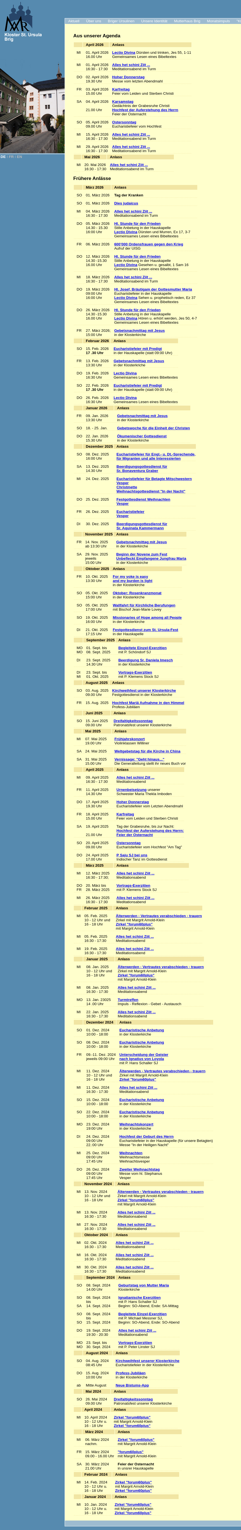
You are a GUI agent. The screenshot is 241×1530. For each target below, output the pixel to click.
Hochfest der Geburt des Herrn (146, 1136)
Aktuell (73, 21)
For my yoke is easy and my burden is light (132, 578)
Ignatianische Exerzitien (139, 1297)
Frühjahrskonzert (130, 739)
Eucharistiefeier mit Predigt (138, 349)
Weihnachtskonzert (136, 1124)
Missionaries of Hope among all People (147, 617)
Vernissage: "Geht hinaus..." (139, 759)
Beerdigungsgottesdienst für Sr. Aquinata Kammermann (141, 526)
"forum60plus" (131, 1452)
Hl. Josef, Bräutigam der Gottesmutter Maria (153, 289)
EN (19, 157)
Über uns (93, 21)
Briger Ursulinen (121, 21)
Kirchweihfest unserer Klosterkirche (144, 690)
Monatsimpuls (218, 21)
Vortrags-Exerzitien (135, 672)
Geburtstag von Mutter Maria (143, 1285)
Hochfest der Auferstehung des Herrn (145, 110)
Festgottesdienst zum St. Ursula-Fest (145, 630)
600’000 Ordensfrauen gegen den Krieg (148, 244)
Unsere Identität (154, 21)
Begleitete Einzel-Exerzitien (142, 648)
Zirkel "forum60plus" (134, 924)
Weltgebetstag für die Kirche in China (148, 751)
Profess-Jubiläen (130, 1373)
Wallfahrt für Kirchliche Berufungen (144, 605)
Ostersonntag (124, 122)
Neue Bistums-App (132, 1385)
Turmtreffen (128, 1000)
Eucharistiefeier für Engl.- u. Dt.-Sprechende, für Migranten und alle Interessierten (156, 456)
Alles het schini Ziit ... (131, 65)
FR (11, 157)
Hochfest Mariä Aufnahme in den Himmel (148, 703)
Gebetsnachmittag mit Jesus (139, 330)
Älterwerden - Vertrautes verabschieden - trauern (159, 916)
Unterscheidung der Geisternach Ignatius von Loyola (143, 1057)
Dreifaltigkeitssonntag (133, 721)
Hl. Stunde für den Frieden (137, 223)
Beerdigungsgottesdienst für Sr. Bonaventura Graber (141, 468)
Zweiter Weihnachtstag (139, 1169)
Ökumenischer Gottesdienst (142, 436)
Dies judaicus (126, 203)
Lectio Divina (123, 52)
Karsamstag (122, 101)
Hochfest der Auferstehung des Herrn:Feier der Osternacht (150, 833)
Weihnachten (130, 1153)
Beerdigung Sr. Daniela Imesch (145, 660)
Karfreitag (121, 89)
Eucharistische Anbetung (141, 1030)
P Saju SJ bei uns (131, 855)
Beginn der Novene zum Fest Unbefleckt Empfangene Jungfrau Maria (151, 556)
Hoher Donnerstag (128, 77)
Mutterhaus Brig (187, 21)
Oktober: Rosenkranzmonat (137, 593)
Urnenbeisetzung (131, 790)
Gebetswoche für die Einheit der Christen (153, 428)
